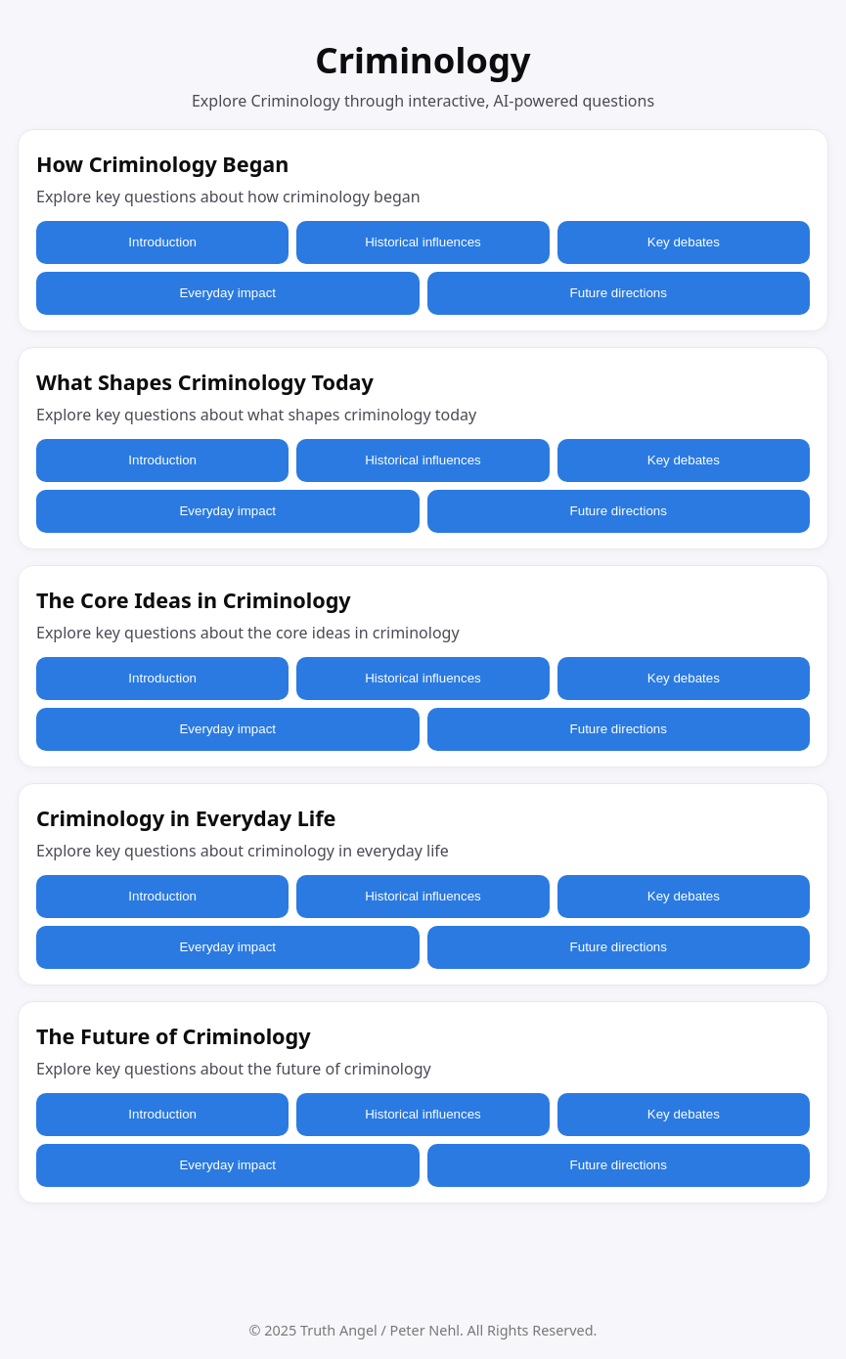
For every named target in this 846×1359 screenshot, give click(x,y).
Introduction (162, 242)
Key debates (683, 242)
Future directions (618, 292)
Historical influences (423, 242)
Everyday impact (227, 292)
